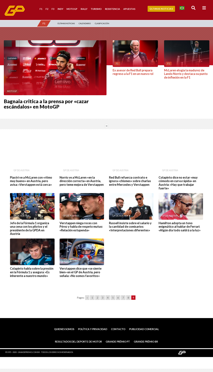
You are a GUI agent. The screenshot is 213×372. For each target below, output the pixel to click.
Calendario (85, 23)
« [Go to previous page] (87, 297)
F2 (47, 8)
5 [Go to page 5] (113, 297)
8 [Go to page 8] (128, 297)
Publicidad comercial (144, 329)
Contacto (118, 329)
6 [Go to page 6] (118, 297)
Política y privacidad (92, 329)
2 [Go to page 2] (97, 297)
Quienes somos (64, 329)
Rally (84, 8)
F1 (41, 8)
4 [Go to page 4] (107, 297)
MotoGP (72, 8)
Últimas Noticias (161, 8)
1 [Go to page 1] (92, 297)
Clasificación (102, 23)
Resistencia (112, 8)
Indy (60, 8)
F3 (53, 8)
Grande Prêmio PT (118, 341)
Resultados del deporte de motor (78, 341)
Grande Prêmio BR (146, 341)
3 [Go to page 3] (102, 297)
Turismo (96, 8)
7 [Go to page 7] (123, 297)
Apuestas (129, 8)
